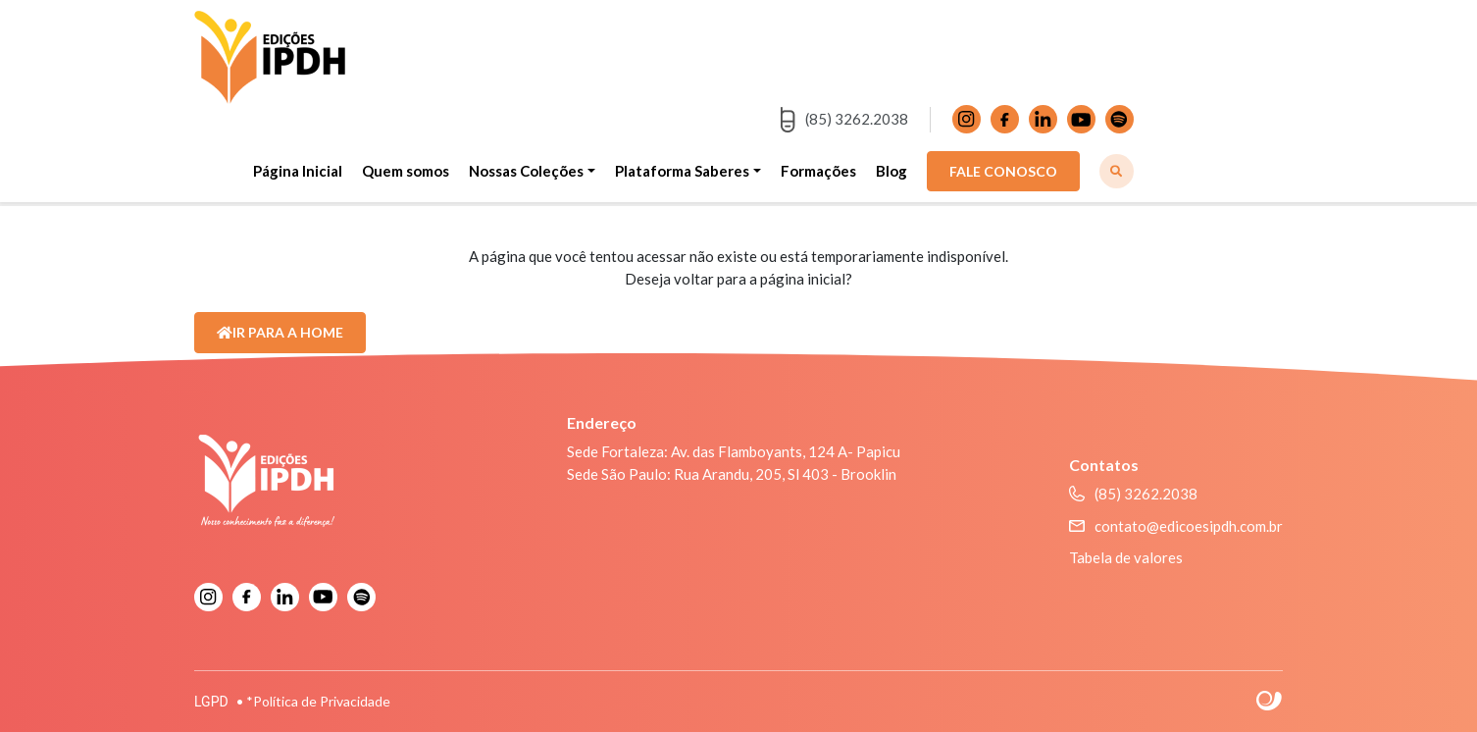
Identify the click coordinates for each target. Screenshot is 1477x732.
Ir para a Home (280, 332)
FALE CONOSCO (1003, 171)
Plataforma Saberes (682, 171)
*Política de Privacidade (318, 701)
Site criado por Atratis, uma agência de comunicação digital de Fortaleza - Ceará (1269, 701)
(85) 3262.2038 (844, 119)
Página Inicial (297, 171)
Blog (891, 171)
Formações (818, 171)
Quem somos (405, 171)
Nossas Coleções (526, 171)
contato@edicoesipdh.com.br (1176, 526)
